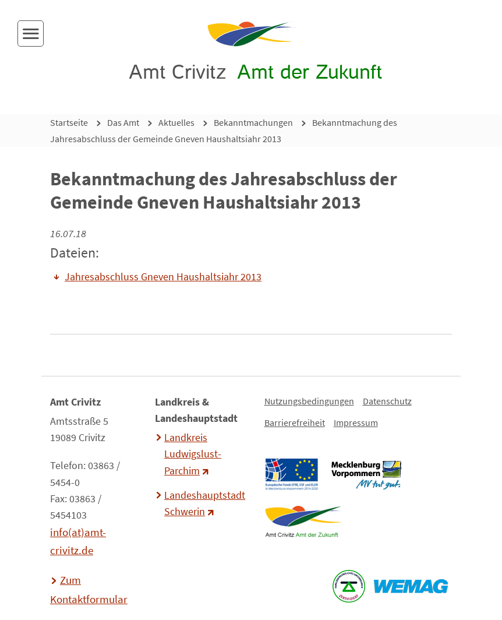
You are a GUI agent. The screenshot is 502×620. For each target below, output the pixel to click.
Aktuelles (176, 122)
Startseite (69, 122)
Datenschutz (387, 401)
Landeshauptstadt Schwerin (203, 503)
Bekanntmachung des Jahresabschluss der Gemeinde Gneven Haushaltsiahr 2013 (223, 131)
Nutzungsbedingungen (309, 401)
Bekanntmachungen (253, 122)
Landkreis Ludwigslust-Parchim (192, 454)
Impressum (356, 422)
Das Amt (123, 122)
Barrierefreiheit (294, 422)
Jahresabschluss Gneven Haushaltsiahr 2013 (163, 276)
